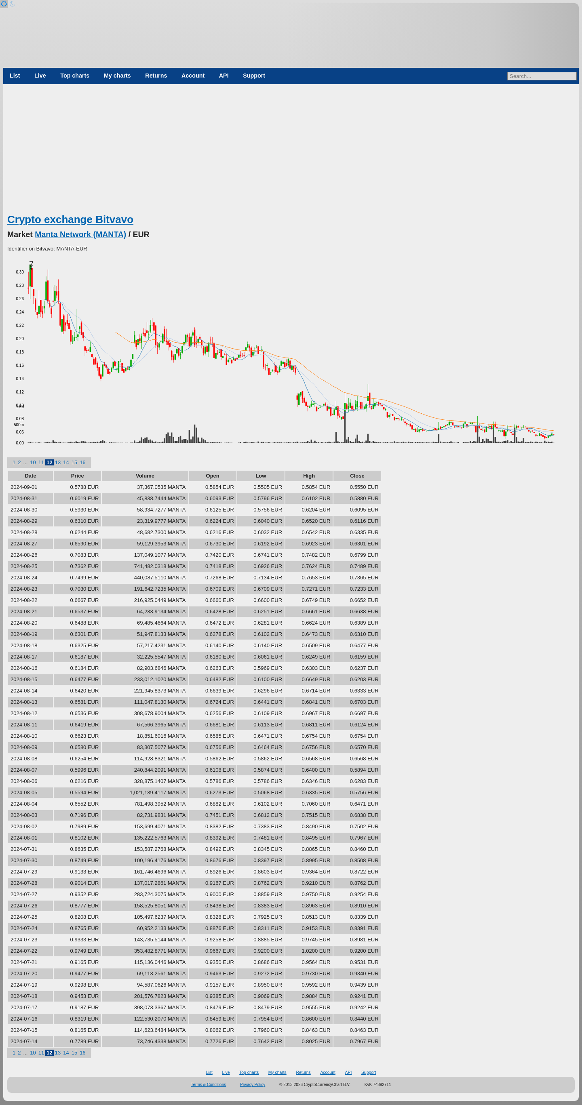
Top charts (74, 75)
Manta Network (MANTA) (80, 234)
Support (254, 75)
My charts (117, 75)
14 (66, 462)
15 (74, 462)
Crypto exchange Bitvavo (70, 219)
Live (40, 75)
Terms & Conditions (208, 1084)
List (15, 75)
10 (33, 462)
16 (82, 462)
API (224, 75)
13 (58, 462)
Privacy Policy (252, 1084)
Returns (156, 75)
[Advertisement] (291, 151)
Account (193, 75)
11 (41, 462)
